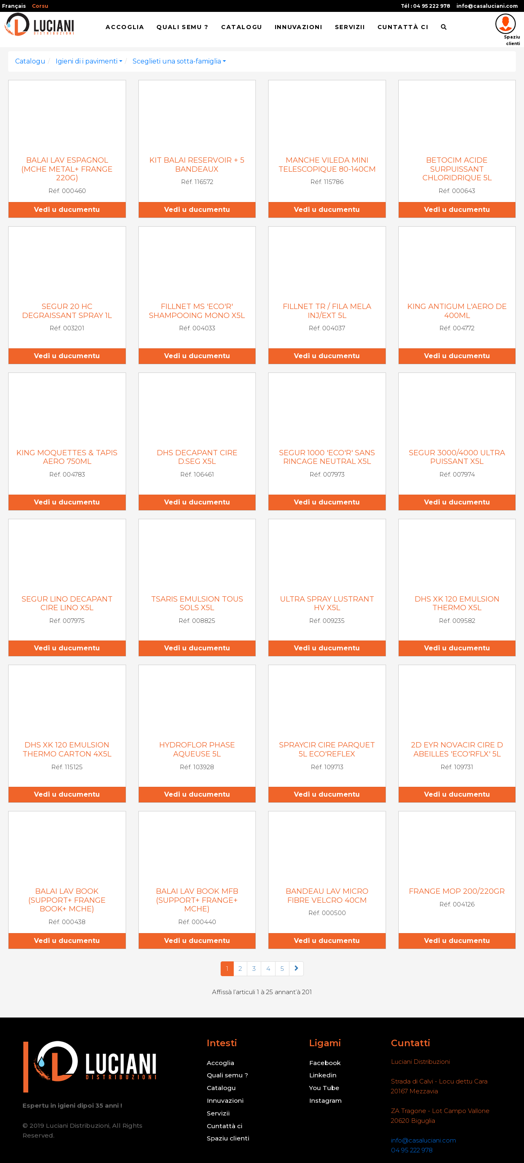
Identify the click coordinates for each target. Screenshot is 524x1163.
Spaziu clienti (227, 1136)
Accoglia (125, 27)
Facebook (325, 1062)
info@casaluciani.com (487, 6)
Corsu (40, 6)
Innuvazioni (299, 27)
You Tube (324, 1087)
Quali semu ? (182, 27)
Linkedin (322, 1075)
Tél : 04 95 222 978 (425, 6)
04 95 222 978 (411, 1150)
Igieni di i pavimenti (86, 61)
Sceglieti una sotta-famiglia (177, 61)
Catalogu (241, 27)
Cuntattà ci (403, 27)
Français (14, 6)
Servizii (350, 27)
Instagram (325, 1099)
